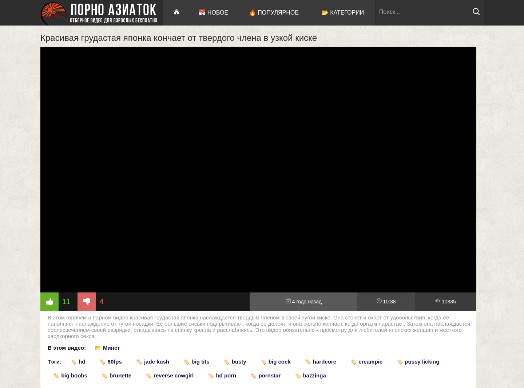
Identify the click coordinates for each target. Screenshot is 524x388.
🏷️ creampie (366, 361)
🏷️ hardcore (320, 361)
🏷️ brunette (116, 375)
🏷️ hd (78, 361)
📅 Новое (213, 12)
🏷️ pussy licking (417, 361)
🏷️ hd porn (221, 375)
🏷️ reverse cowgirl (169, 375)
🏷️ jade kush (152, 361)
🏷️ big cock (275, 361)
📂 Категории (342, 12)
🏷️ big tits (196, 361)
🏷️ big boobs (70, 375)
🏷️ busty (234, 361)
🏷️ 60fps (110, 361)
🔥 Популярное (274, 12)
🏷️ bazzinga (310, 375)
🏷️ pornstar (265, 375)
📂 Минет (107, 348)
